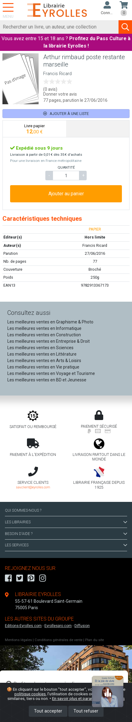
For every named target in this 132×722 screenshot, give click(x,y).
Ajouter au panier (66, 194)
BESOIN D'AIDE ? (66, 533)
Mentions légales (18, 640)
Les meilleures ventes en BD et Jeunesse (46, 379)
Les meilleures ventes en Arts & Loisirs (44, 360)
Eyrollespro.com (58, 626)
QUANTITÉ (66, 167)
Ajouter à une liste (66, 113)
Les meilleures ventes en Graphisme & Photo (50, 321)
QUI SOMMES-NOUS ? (23, 510)
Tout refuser (86, 711)
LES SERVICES (66, 545)
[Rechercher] (59, 27)
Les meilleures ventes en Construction (44, 334)
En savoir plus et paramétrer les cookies (88, 698)
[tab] (34, 128)
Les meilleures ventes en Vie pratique (43, 367)
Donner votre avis (60, 94)
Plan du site (94, 640)
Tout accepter (48, 711)
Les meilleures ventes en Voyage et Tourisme (51, 373)
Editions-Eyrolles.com (23, 626)
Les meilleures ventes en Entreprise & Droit (48, 341)
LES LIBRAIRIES (66, 522)
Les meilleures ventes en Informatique (44, 328)
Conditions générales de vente (58, 640)
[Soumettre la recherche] (125, 27)
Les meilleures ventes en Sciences (40, 347)
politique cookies (30, 693)
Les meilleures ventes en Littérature (42, 354)
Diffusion (82, 626)
